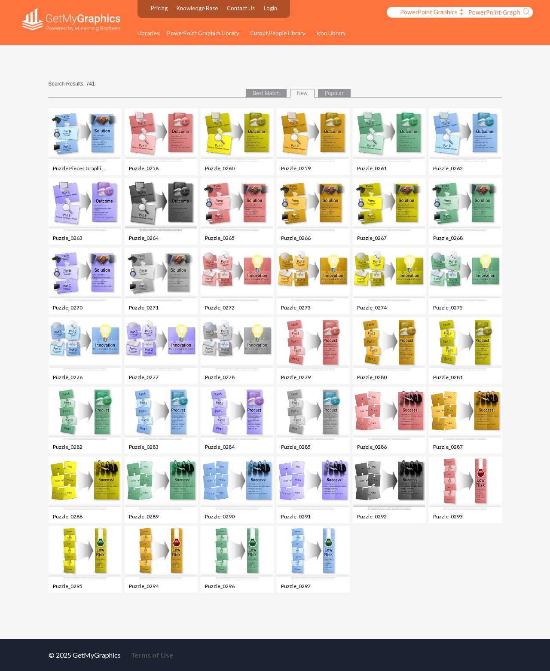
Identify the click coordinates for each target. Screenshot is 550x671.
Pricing (159, 8)
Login (270, 8)
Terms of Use (152, 655)
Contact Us (241, 8)
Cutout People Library (278, 33)
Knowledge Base (197, 8)
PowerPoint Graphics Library (203, 33)
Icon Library (331, 33)
